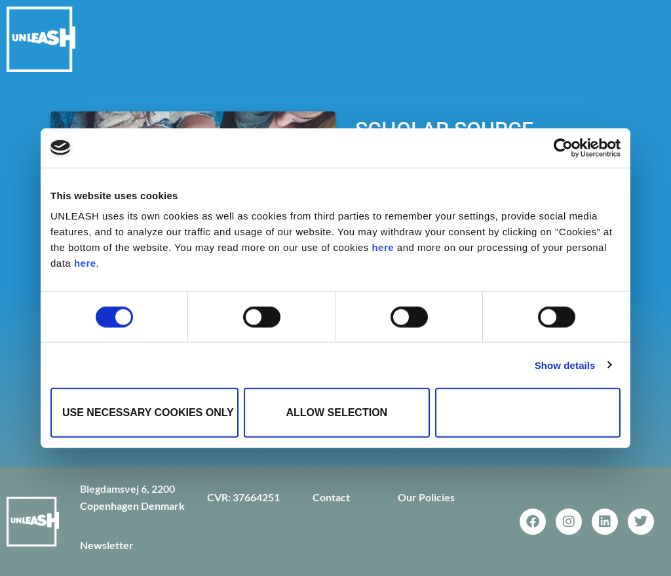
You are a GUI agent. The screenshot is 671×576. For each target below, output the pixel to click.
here (383, 247)
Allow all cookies (528, 412)
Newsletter (107, 545)
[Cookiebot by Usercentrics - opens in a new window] (563, 147)
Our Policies (426, 497)
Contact (331, 497)
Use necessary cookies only (148, 412)
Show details (565, 364)
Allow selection (336, 412)
